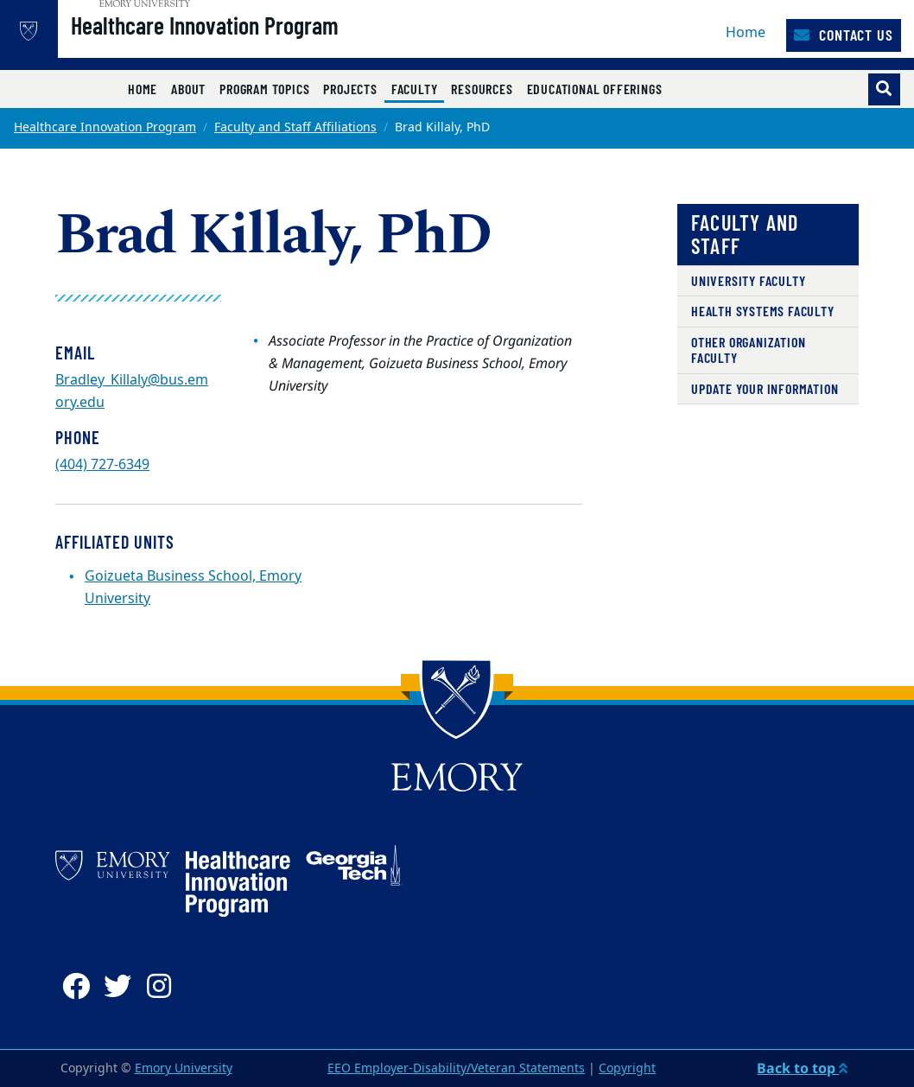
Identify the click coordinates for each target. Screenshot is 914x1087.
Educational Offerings (595, 88)
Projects (350, 88)
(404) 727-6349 (102, 465)
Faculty (418, 88)
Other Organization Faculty (748, 350)
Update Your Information (764, 388)
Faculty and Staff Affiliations (295, 127)
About (188, 88)
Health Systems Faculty (763, 310)
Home (745, 32)
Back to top (802, 1067)
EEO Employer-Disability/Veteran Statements (456, 1068)
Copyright (627, 1068)
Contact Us (843, 34)
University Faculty (748, 280)
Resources (481, 88)
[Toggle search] (884, 89)
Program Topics (264, 88)
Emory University (183, 1068)
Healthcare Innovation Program (255, 44)
